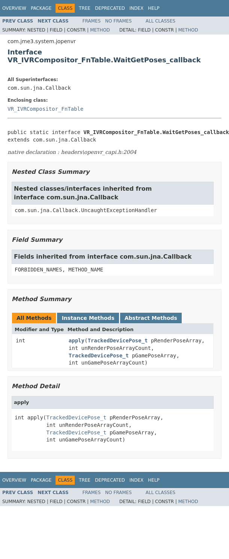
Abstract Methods (151, 318)
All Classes (160, 21)
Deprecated (110, 8)
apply (76, 341)
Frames (92, 21)
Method (100, 30)
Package (41, 8)
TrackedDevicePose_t (117, 341)
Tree (84, 8)
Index (137, 8)
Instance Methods (88, 318)
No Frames (118, 21)
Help (154, 8)
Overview (14, 8)
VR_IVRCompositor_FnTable (45, 109)
